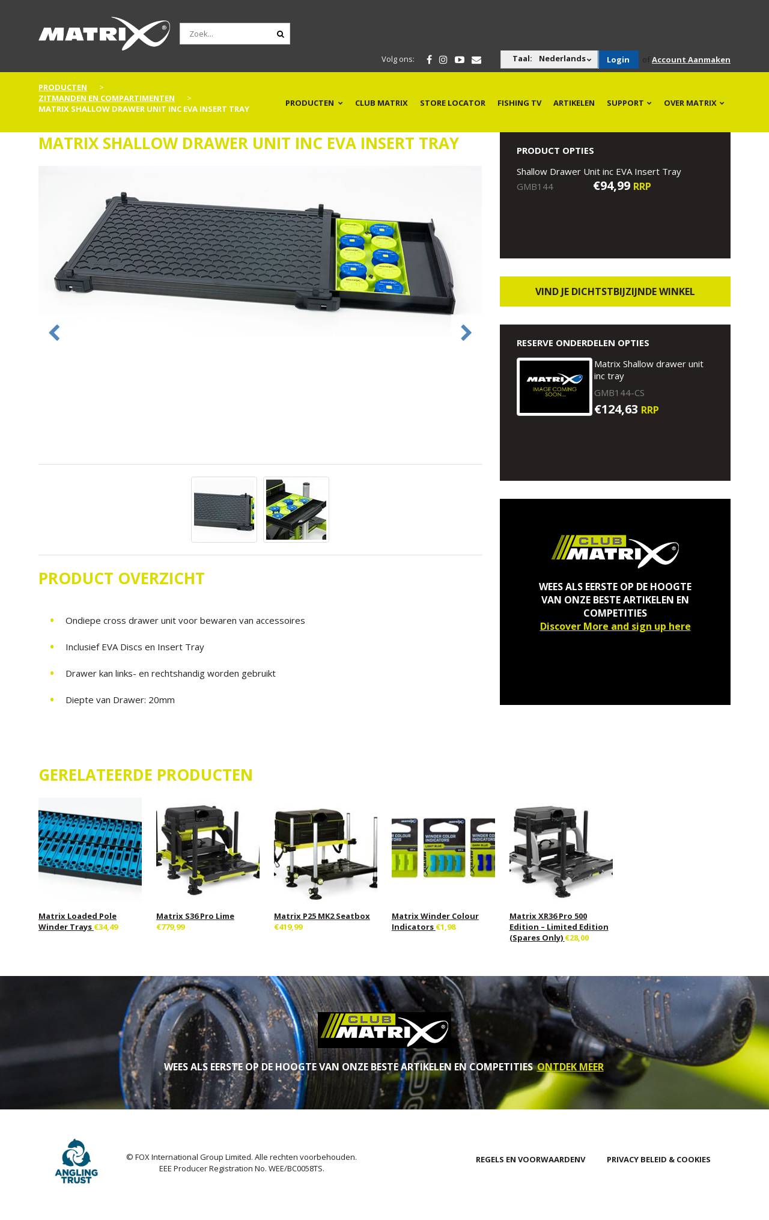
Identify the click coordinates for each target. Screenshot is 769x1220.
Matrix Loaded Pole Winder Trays (77, 921)
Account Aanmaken (691, 59)
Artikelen (574, 102)
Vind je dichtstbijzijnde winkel (615, 291)
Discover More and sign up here (615, 626)
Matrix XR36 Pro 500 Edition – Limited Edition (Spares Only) (559, 926)
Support (625, 102)
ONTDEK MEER (570, 1066)
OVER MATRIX (690, 102)
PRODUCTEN (309, 102)
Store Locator (452, 102)
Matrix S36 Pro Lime (195, 915)
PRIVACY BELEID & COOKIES (659, 1159)
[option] (260, 252)
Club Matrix (381, 102)
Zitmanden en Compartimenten (106, 98)
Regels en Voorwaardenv (530, 1159)
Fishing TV (519, 102)
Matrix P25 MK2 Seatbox (322, 915)
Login (618, 59)
